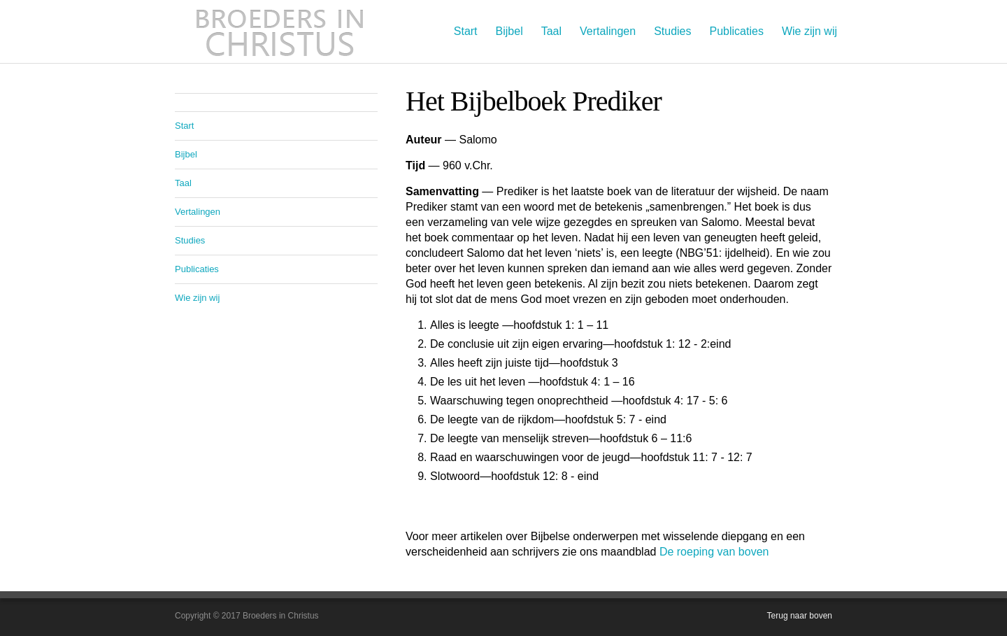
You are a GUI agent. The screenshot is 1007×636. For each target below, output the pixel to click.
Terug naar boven (799, 616)
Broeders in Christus (280, 31)
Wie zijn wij (809, 31)
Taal (551, 31)
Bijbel (509, 31)
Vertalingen (608, 31)
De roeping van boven (714, 552)
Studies (672, 31)
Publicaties (737, 31)
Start (466, 31)
